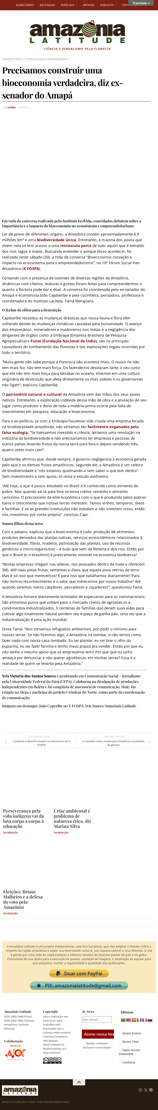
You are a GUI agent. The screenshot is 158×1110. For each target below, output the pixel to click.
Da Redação (10, 832)
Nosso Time (130, 1042)
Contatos (128, 1062)
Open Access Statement (129, 1052)
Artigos (88, 5)
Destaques (47, 5)
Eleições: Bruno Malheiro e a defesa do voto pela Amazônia (23, 899)
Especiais (67, 5)
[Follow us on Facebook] (151, 1090)
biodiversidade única (56, 239)
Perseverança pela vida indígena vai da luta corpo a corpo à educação (23, 818)
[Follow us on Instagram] (140, 1090)
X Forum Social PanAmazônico (46, 59)
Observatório (12, 59)
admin (11, 107)
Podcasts (107, 5)
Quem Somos (25, 5)
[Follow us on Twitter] (146, 1090)
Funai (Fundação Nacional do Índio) (64, 340)
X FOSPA (31, 268)
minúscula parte (75, 245)
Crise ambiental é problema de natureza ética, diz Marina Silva (72, 818)
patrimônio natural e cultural (34, 394)
